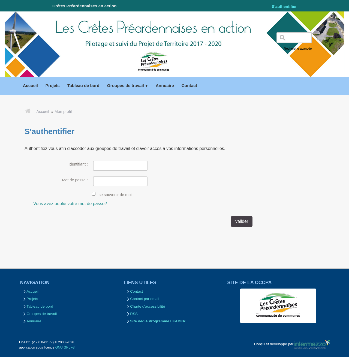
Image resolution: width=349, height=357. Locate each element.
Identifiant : (78, 164)
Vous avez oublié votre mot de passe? (70, 203)
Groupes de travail (41, 314)
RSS (134, 314)
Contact (136, 291)
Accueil (43, 111)
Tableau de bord (39, 306)
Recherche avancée (298, 48)
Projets (32, 299)
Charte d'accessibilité (147, 306)
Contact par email (144, 299)
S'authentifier (284, 6)
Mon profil (63, 111)
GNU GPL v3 (65, 347)
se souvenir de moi (115, 195)
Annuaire (33, 321)
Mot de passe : (75, 180)
